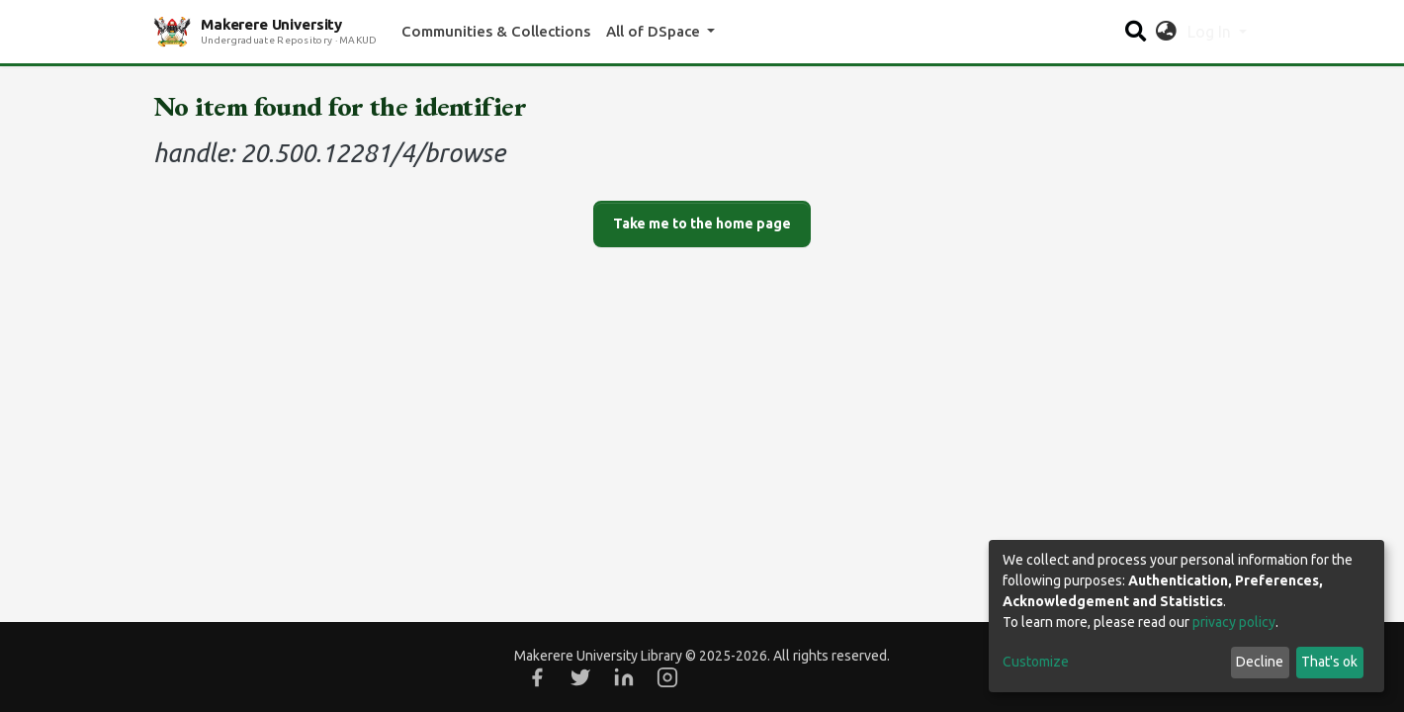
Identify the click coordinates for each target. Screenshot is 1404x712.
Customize (1036, 661)
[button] (1166, 32)
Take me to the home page (702, 223)
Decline (1259, 661)
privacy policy (1233, 622)
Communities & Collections (495, 31)
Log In (1211, 32)
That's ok (1329, 661)
